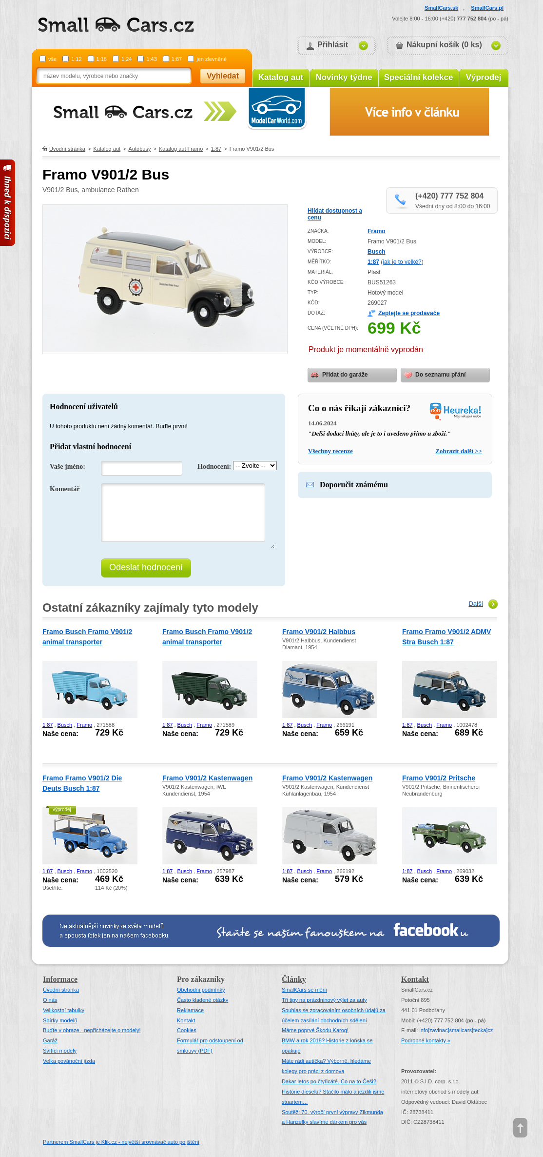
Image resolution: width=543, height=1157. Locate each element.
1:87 (177, 59)
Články (294, 979)
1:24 (126, 59)
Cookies (186, 1030)
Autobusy (140, 149)
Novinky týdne (343, 77)
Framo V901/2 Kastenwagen (207, 778)
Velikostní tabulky (63, 1010)
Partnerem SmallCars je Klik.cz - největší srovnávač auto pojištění (121, 1142)
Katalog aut (281, 77)
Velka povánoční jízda (69, 1061)
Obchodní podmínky (201, 990)
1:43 (151, 59)
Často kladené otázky (202, 1000)
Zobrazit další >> (458, 451)
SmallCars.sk (441, 8)
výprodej (62, 809)
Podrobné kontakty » (425, 1040)
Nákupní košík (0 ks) (444, 44)
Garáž (50, 1040)
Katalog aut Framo (181, 149)
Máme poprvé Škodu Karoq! (315, 1030)
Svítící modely (60, 1051)
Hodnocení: (214, 466)
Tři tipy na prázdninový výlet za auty (324, 1000)
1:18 (102, 59)
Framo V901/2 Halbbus (318, 632)
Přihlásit (332, 44)
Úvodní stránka (67, 149)
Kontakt (186, 1020)
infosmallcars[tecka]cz (456, 1030)
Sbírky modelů (60, 1020)
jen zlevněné (211, 59)
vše (52, 59)
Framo (377, 231)
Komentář (64, 489)
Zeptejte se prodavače (409, 313)
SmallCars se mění (304, 990)
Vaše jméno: (67, 466)
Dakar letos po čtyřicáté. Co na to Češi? (329, 1081)
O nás (50, 1000)
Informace (60, 979)
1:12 (76, 59)
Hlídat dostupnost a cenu (335, 214)
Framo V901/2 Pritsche (438, 778)
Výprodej (484, 77)
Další (475, 603)
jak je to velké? (402, 262)
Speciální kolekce (418, 77)
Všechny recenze (330, 451)
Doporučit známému (354, 484)
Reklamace (190, 1010)
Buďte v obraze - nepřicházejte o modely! (92, 1030)
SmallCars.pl (487, 8)
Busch (377, 251)
